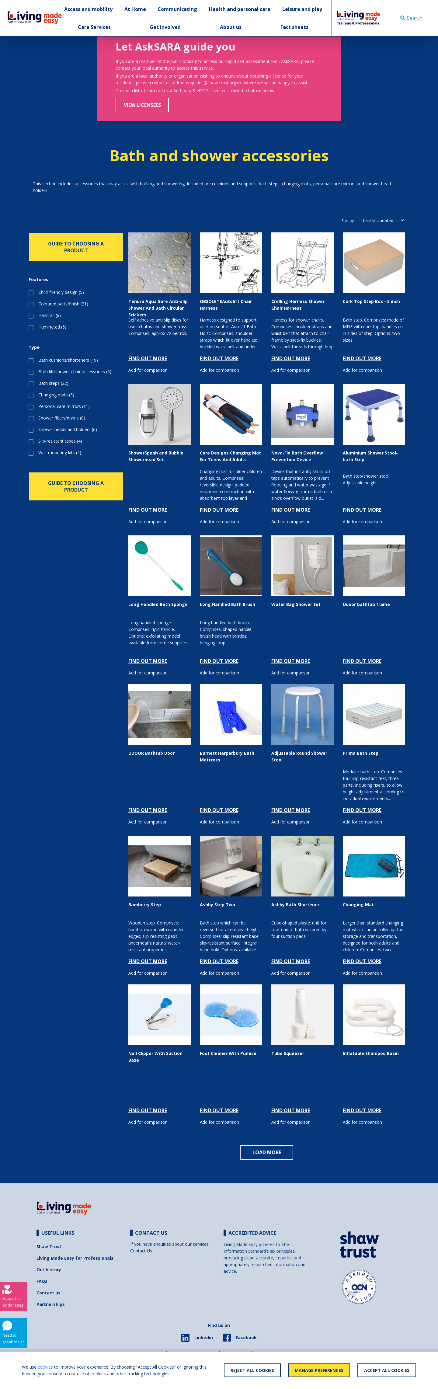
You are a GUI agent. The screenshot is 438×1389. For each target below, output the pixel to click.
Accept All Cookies (386, 1370)
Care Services (94, 27)
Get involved (165, 27)
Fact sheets (294, 27)
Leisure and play (302, 9)
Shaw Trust (48, 1246)
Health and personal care (239, 9)
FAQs (41, 1281)
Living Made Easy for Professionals (74, 1258)
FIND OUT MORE (147, 358)
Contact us (48, 1293)
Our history (48, 1269)
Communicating (177, 9)
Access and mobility (88, 9)
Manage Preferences (319, 1370)
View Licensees (142, 105)
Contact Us (141, 1251)
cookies (45, 1367)
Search (411, 18)
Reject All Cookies (252, 1370)
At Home (135, 9)
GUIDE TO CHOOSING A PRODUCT (76, 247)
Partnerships (50, 1304)
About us (231, 27)
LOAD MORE (266, 1152)
